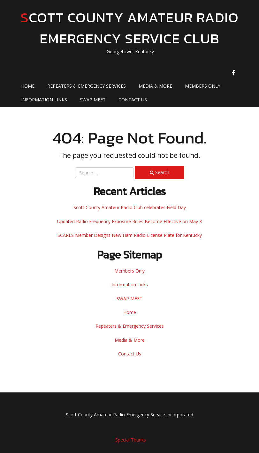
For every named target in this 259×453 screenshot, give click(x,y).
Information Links (44, 100)
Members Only (202, 86)
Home (27, 86)
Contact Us (132, 100)
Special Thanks (130, 440)
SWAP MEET (93, 100)
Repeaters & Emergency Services (86, 86)
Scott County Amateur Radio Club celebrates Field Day (129, 207)
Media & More (155, 86)
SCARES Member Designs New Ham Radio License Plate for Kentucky (129, 235)
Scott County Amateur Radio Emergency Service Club (129, 28)
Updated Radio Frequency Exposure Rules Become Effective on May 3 (129, 221)
